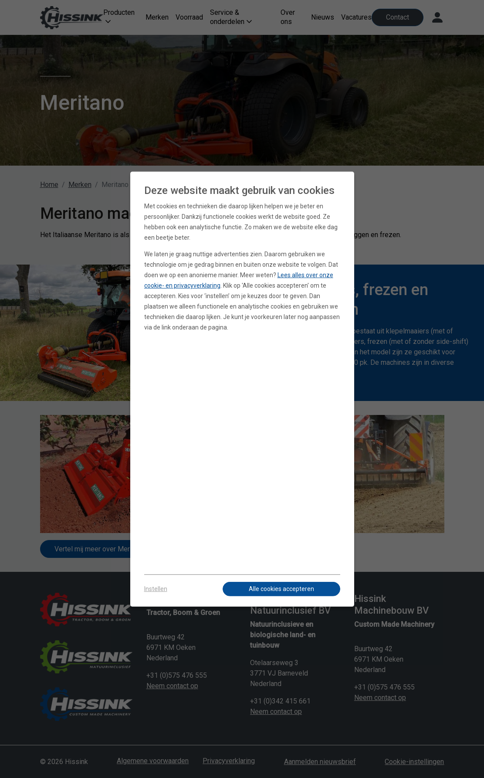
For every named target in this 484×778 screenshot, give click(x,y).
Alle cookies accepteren (281, 588)
